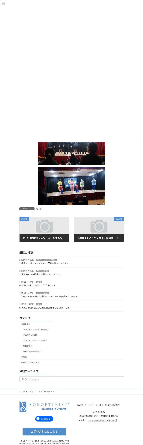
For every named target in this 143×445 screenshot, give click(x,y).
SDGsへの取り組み (46, 391)
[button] (44, 431)
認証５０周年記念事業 (30, 362)
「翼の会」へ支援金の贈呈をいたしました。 (40, 274)
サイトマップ (27, 391)
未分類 (38, 209)
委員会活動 (25, 324)
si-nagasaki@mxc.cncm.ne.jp (103, 420)
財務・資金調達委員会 (32, 351)
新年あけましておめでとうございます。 (38, 285)
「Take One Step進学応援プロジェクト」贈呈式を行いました (48, 296)
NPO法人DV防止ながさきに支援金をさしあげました (44, 307)
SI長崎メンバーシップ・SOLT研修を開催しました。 (44, 263)
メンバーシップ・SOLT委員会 (46, 260)
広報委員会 (27, 346)
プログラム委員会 (42, 271)
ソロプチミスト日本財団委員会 (35, 329)
